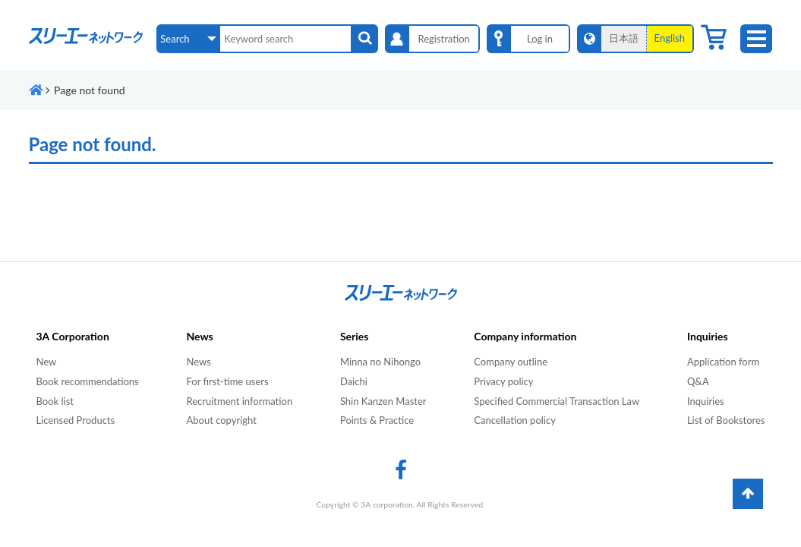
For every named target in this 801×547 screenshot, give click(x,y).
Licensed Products (75, 420)
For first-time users (227, 381)
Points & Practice (377, 420)
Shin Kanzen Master (383, 401)
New (46, 362)
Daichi (353, 381)
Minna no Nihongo (380, 362)
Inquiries (705, 401)
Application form (723, 362)
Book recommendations (87, 381)
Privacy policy (503, 381)
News (198, 362)
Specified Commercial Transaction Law (556, 401)
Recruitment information (239, 401)
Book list (55, 401)
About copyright (221, 420)
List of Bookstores (726, 420)
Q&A (698, 381)
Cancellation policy (515, 420)
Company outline (510, 362)
